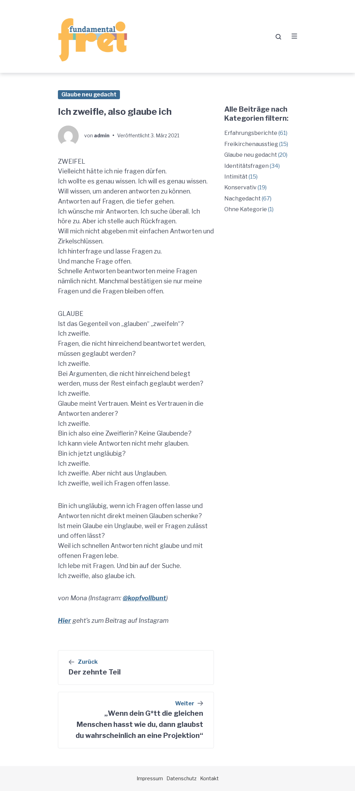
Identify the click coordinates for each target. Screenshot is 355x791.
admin (102, 135)
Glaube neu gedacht (88, 94)
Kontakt (209, 778)
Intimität (236, 176)
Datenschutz (181, 778)
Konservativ (240, 187)
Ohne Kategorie (245, 209)
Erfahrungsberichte (250, 133)
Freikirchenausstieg (251, 144)
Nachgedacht (242, 198)
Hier (64, 620)
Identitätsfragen (246, 166)
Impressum (150, 778)
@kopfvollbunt (144, 598)
